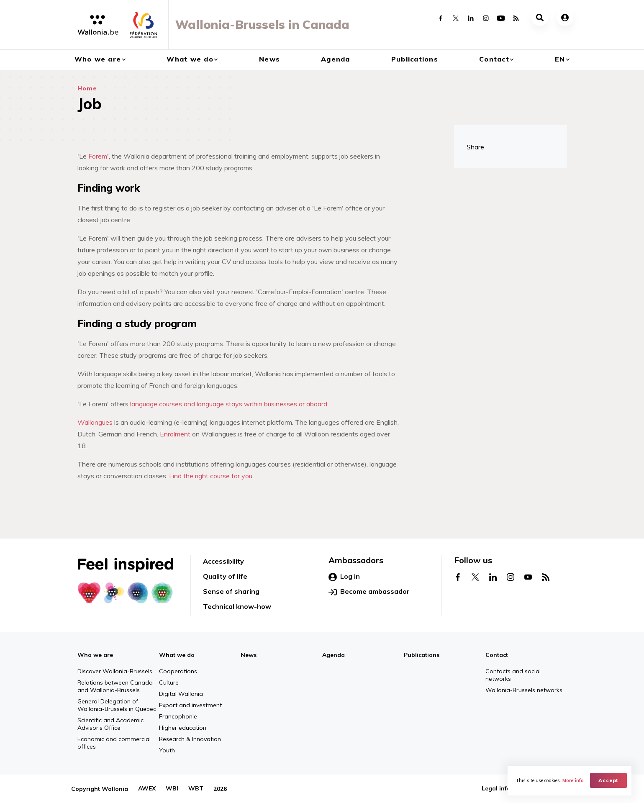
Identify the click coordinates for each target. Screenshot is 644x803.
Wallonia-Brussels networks (523, 690)
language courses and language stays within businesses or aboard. (229, 404)
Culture (169, 682)
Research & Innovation (190, 739)
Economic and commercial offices (114, 742)
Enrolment (175, 434)
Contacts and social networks (513, 674)
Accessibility (223, 561)
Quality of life (225, 576)
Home (87, 88)
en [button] (560, 59)
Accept (608, 780)
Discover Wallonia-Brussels (114, 671)
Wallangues (95, 422)
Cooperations (178, 671)
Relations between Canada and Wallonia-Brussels (115, 686)
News (269, 59)
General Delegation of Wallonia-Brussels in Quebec (116, 705)
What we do (190, 59)
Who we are (97, 59)
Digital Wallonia (181, 694)
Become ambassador (369, 591)
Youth (167, 750)
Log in (344, 576)
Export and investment (190, 705)
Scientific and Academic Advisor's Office (110, 723)
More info (573, 780)
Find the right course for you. (211, 476)
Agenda (335, 59)
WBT (195, 789)
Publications (414, 59)
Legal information (507, 789)
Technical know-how (237, 606)
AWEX (147, 789)
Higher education (182, 727)
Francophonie (178, 716)
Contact (494, 59)
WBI (172, 789)
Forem (97, 156)
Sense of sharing (231, 591)
